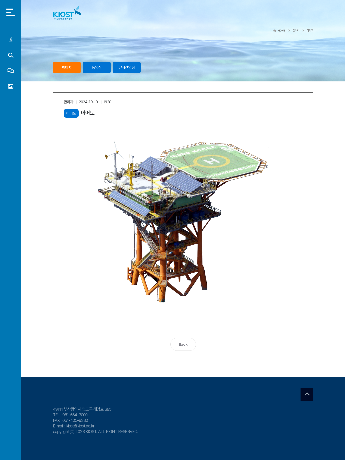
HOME (279, 30)
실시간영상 (127, 67)
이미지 (67, 67)
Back (183, 344)
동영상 (97, 67)
